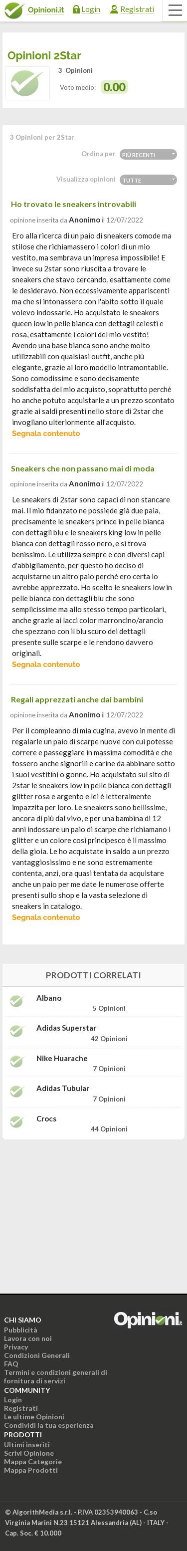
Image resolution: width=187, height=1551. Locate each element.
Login (90, 8)
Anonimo (84, 219)
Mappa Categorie (33, 1461)
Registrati (137, 8)
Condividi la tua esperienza (49, 1425)
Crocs (46, 1118)
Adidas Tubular (62, 1088)
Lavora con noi (28, 1338)
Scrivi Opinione (29, 1453)
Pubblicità (20, 1330)
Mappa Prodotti (31, 1470)
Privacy (16, 1346)
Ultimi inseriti (27, 1444)
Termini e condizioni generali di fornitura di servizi (55, 1376)
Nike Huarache (62, 1058)
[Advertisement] (94, 1209)
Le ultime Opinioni (34, 1416)
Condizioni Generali (37, 1355)
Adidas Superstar (66, 1028)
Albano (48, 998)
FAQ (11, 1363)
